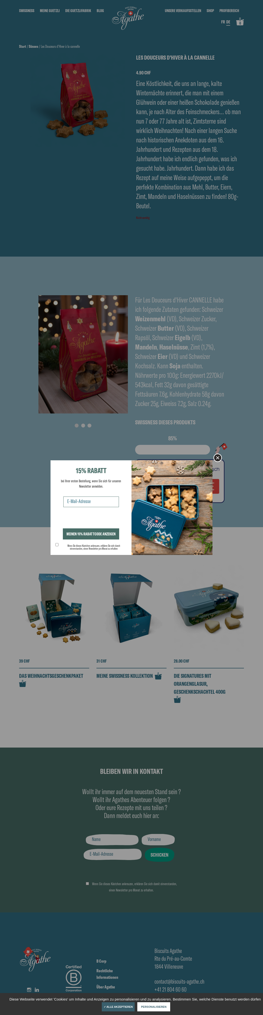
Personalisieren (154, 1006)
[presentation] (92, 519)
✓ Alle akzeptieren (118, 1006)
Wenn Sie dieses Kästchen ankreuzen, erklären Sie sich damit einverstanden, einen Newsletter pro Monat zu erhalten (93, 547)
